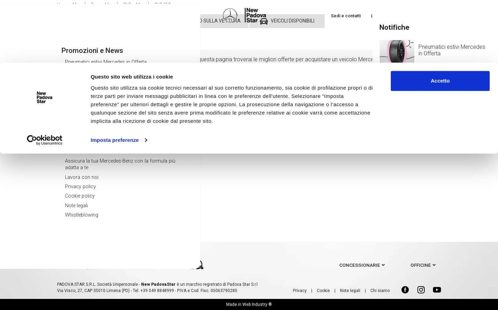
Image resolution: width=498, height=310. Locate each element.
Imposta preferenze (115, 77)
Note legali (350, 290)
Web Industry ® (257, 304)
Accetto (440, 18)
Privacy (300, 290)
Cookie (323, 290)
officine (421, 265)
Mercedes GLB (93, 157)
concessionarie (359, 265)
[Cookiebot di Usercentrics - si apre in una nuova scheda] (45, 77)
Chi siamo (380, 290)
